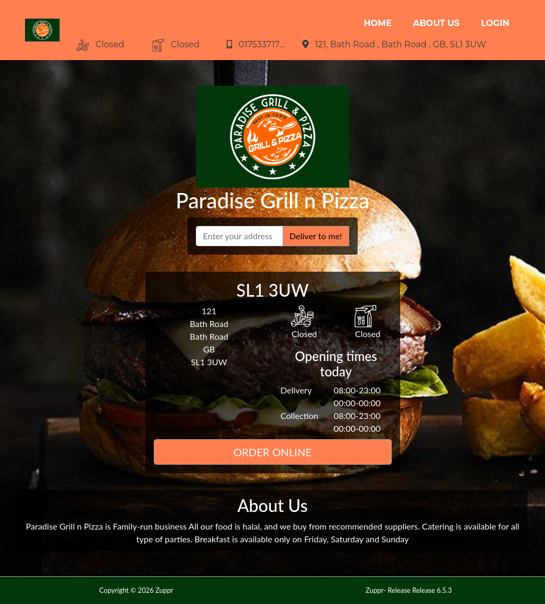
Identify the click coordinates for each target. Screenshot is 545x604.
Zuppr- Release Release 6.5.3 (409, 590)
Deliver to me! (316, 236)
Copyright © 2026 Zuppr (136, 590)
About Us (436, 23)
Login (495, 23)
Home (377, 23)
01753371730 (265, 44)
